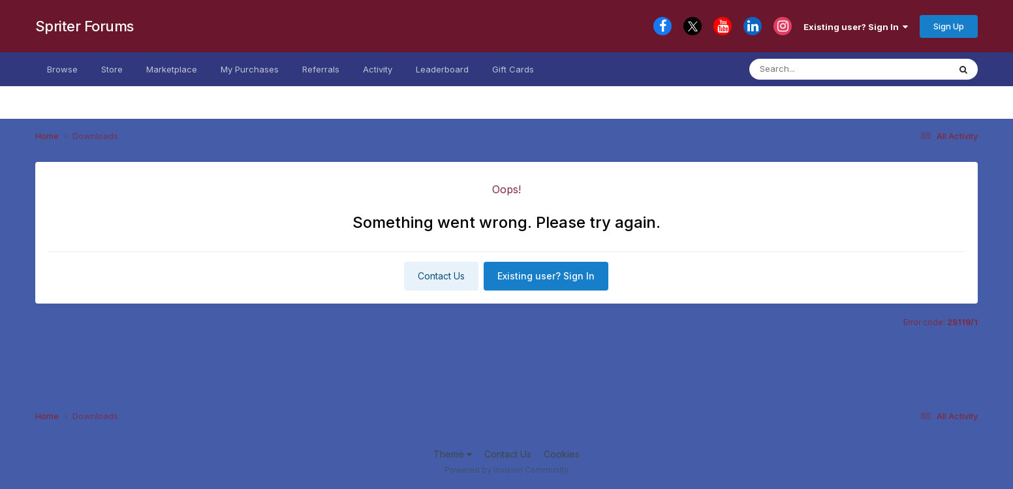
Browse (62, 69)
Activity (377, 69)
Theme (452, 454)
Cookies (562, 454)
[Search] (827, 69)
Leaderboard (442, 69)
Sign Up (948, 26)
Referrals (320, 69)
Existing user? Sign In (855, 27)
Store (112, 69)
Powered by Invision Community (506, 470)
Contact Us (441, 275)
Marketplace (171, 69)
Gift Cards (513, 69)
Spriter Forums (84, 26)
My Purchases (250, 69)
